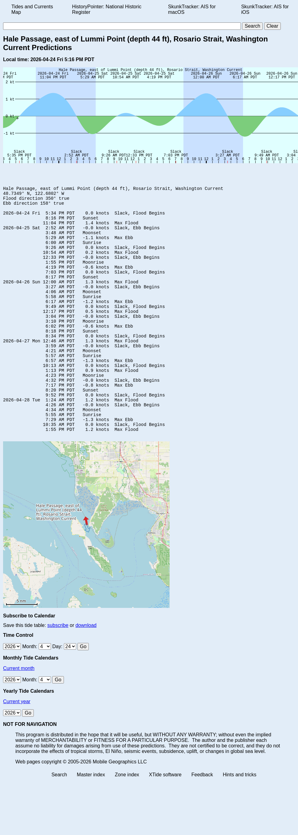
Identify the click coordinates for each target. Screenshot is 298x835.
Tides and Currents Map (32, 9)
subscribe (57, 671)
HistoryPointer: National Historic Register (107, 9)
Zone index (127, 820)
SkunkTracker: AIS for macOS (192, 9)
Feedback (202, 820)
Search (59, 820)
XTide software (165, 820)
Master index (91, 820)
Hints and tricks (239, 820)
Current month (18, 714)
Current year (16, 747)
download (86, 671)
